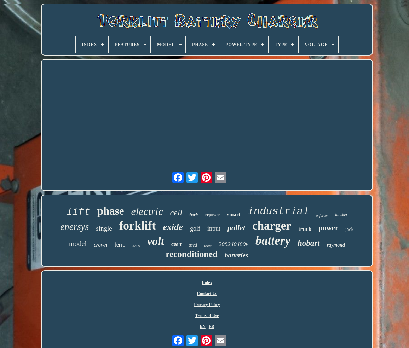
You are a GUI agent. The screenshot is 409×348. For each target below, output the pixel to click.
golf (195, 228)
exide (173, 227)
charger (271, 225)
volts (208, 246)
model (78, 244)
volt (155, 241)
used (193, 245)
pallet (236, 227)
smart (234, 214)
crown (100, 245)
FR (211, 326)
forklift (137, 225)
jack (349, 229)
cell (176, 212)
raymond (336, 245)
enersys (74, 226)
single (104, 228)
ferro (119, 245)
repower (212, 214)
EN (203, 326)
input (213, 228)
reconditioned (192, 254)
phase (110, 211)
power (328, 228)
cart (176, 244)
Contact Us (207, 293)
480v (136, 246)
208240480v (233, 244)
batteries (236, 255)
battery (272, 241)
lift (78, 212)
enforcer (322, 216)
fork (193, 215)
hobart (309, 243)
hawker (341, 214)
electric (147, 211)
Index (207, 282)
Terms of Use (207, 315)
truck (304, 229)
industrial (278, 212)
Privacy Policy (207, 304)
